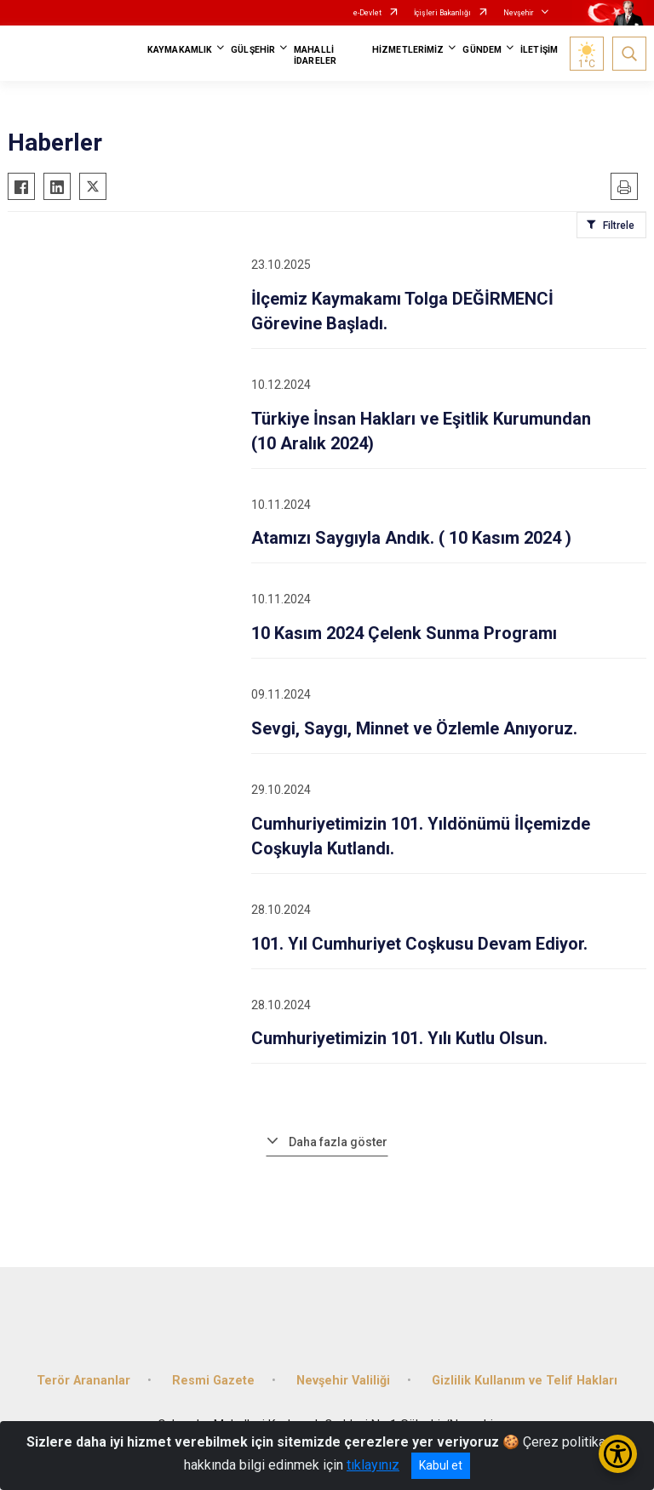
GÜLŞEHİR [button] (253, 49)
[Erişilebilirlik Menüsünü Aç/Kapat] (618, 1454)
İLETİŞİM (539, 49)
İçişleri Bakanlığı (442, 13)
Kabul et (440, 1465)
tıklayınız (373, 1465)
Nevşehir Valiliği (343, 1380)
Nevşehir (518, 13)
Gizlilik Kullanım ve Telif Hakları (524, 1380)
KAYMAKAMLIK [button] (179, 49)
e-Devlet (367, 13)
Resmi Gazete (213, 1380)
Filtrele (618, 225)
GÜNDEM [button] (482, 49)
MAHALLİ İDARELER (315, 55)
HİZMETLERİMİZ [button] (408, 49)
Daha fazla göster (338, 1142)
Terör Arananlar (83, 1380)
